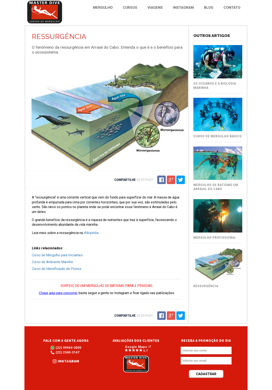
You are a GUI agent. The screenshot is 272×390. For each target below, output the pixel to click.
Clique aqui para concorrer (58, 293)
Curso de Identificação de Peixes (56, 269)
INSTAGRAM (183, 7)
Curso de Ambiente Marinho (52, 262)
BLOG (208, 7)
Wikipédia (91, 233)
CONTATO (232, 7)
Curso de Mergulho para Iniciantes (57, 255)
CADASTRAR (206, 374)
